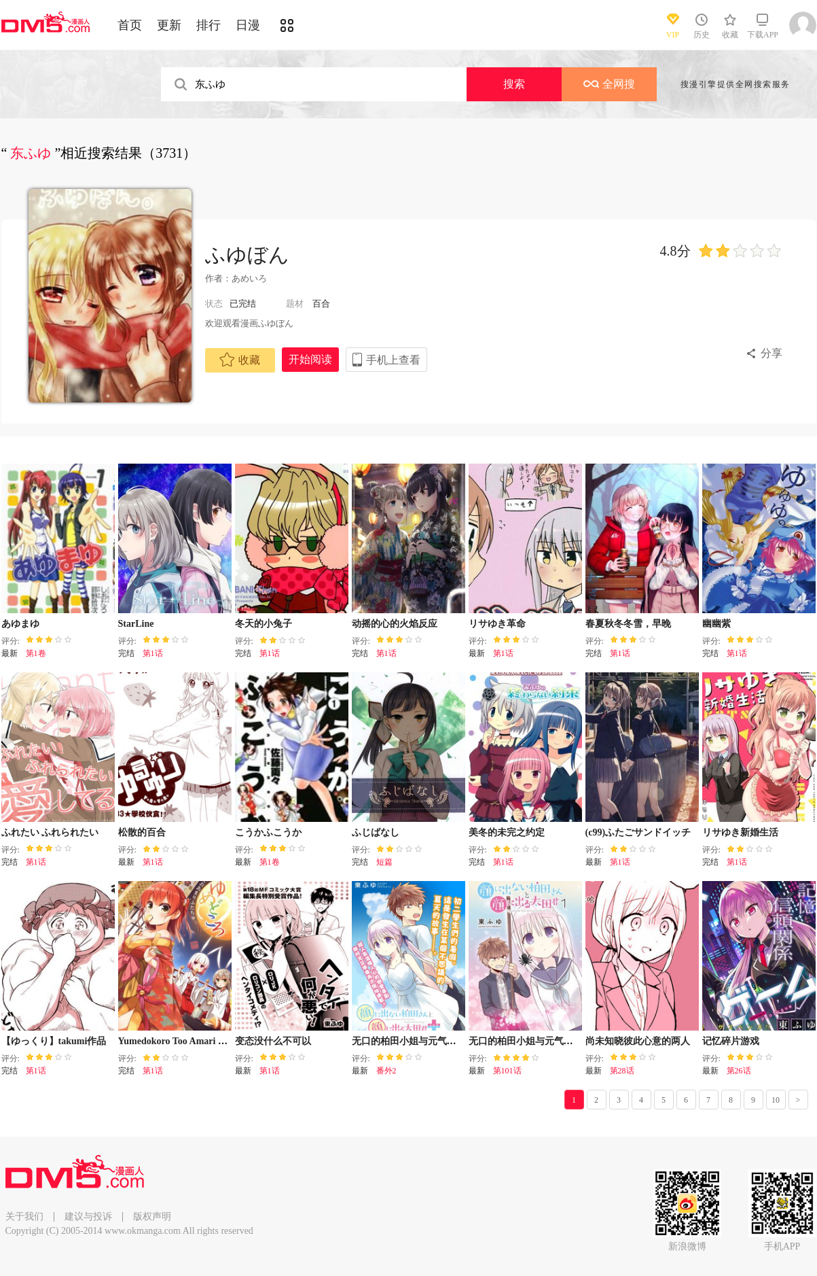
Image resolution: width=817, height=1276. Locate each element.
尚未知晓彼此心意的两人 (637, 1041)
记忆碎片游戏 (730, 1041)
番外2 (386, 1070)
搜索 (514, 84)
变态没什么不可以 (273, 1041)
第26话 (739, 1070)
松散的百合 (142, 832)
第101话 (507, 1070)
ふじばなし (375, 832)
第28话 (622, 1070)
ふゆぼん (247, 254)
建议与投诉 (88, 1216)
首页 (129, 25)
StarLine (136, 624)
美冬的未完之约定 (507, 832)
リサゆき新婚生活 (740, 832)
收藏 (239, 359)
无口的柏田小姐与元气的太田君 (535, 1041)
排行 (208, 25)
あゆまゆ (20, 624)
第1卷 (36, 653)
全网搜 (609, 84)
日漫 (248, 25)
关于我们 (24, 1216)
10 (775, 1100)
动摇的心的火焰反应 (394, 624)
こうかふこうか (268, 832)
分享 (771, 353)
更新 (169, 25)
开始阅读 (310, 359)
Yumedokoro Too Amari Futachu (185, 1041)
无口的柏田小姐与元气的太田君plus (427, 1041)
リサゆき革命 (497, 624)
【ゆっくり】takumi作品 (54, 1041)
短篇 (384, 862)
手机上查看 (393, 360)
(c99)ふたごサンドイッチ (638, 832)
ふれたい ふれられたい (50, 832)
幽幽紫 (716, 624)
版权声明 (152, 1216)
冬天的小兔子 (263, 624)
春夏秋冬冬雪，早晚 (628, 624)
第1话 (153, 653)
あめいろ (249, 278)
